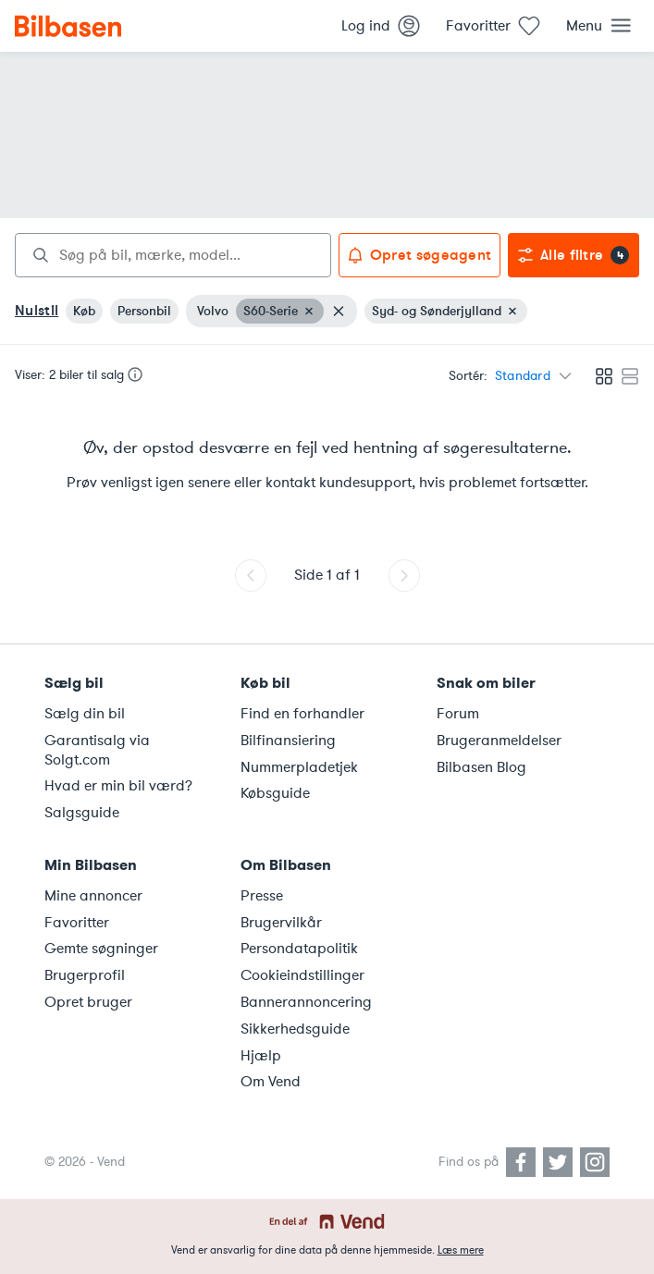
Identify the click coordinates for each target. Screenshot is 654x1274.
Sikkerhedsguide (295, 1029)
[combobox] (173, 255)
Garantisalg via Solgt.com (97, 750)
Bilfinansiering (288, 740)
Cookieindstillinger (302, 975)
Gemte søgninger (101, 948)
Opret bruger (88, 1002)
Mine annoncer (93, 896)
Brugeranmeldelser (499, 740)
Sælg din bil (84, 714)
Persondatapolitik (299, 948)
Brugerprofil (84, 975)
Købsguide (275, 793)
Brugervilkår (281, 923)
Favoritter (76, 923)
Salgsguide (81, 812)
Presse (262, 896)
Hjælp (261, 1056)
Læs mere (461, 1250)
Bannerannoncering (306, 1002)
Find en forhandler (302, 714)
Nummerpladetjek (299, 767)
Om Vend (271, 1082)
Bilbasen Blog (481, 767)
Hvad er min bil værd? (118, 786)
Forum (458, 714)
